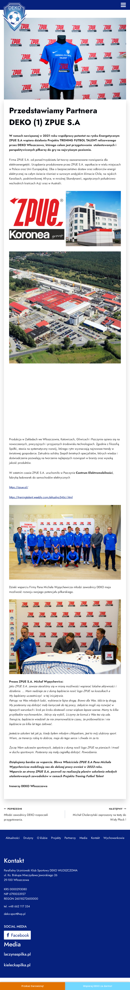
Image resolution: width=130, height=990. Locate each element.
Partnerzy (70, 838)
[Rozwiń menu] (123, 5)
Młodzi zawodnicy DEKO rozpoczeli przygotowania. (33, 814)
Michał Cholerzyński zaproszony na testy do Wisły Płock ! (97, 814)
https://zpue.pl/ (18, 487)
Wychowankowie (113, 838)
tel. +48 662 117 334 (17, 906)
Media (83, 838)
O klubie (42, 838)
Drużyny (28, 838)
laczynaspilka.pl (17, 954)
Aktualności (13, 838)
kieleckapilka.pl (17, 965)
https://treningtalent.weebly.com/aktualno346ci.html (41, 497)
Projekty (56, 838)
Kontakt (95, 838)
